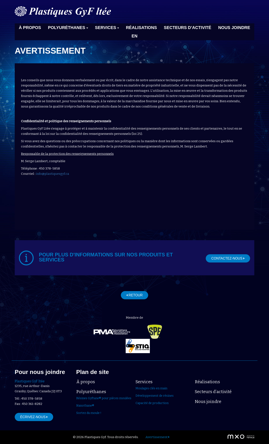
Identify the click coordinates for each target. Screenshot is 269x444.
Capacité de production (152, 403)
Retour (134, 295)
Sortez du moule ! (88, 413)
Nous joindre (234, 27)
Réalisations (141, 27)
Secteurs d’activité (187, 27)
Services (107, 27)
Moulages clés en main (151, 388)
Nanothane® (85, 405)
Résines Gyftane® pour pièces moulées (103, 398)
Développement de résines (155, 396)
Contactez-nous (228, 258)
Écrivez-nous (34, 417)
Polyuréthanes (68, 27)
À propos (30, 27)
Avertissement (157, 437)
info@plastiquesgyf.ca (52, 174)
